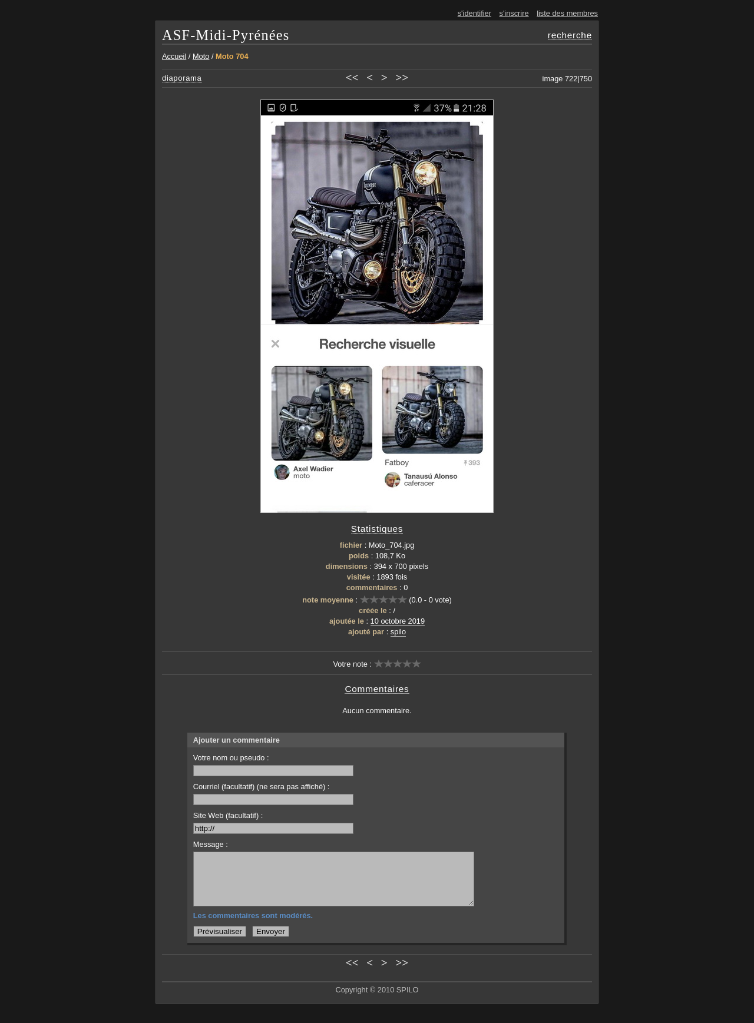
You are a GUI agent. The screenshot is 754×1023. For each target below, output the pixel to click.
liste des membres (567, 13)
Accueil (174, 56)
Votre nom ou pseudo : (273, 764)
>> (401, 77)
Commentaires (377, 689)
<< (352, 77)
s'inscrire (514, 13)
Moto (201, 56)
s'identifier (474, 13)
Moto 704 (232, 56)
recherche (570, 35)
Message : (210, 844)
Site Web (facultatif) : (273, 822)
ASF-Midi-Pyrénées (226, 35)
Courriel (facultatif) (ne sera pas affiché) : (273, 793)
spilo (398, 631)
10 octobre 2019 (398, 621)
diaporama (182, 78)
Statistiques (377, 529)
